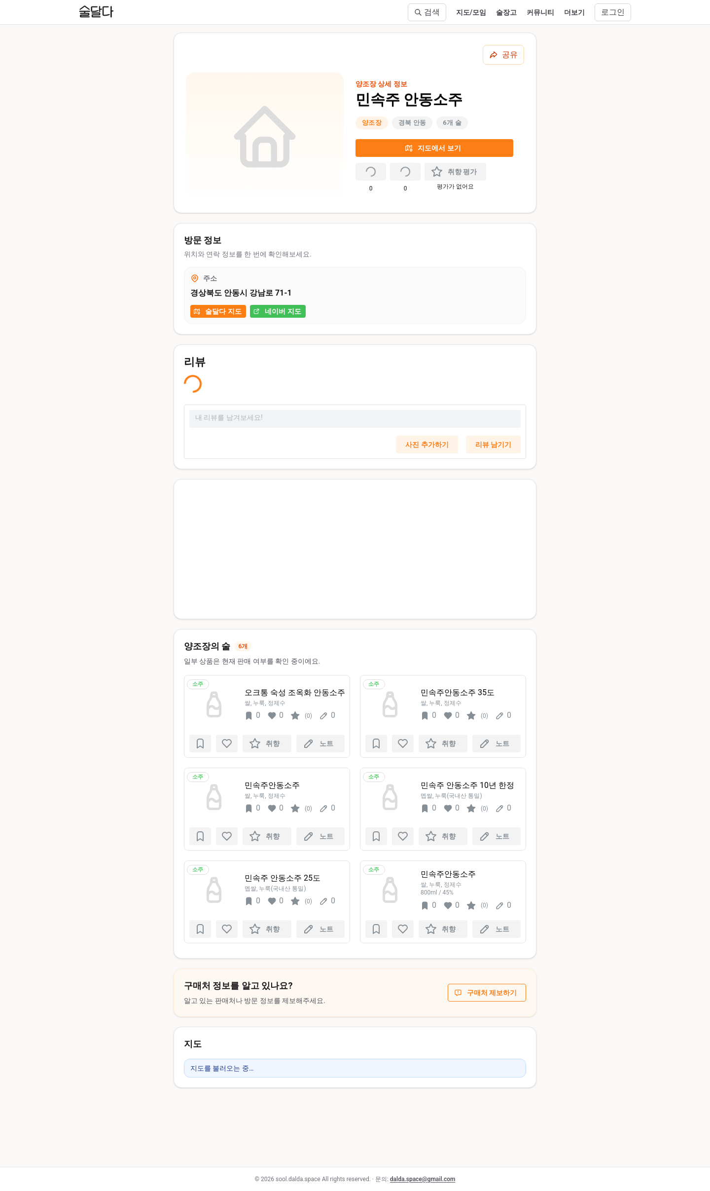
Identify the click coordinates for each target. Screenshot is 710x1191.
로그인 (613, 12)
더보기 (574, 12)
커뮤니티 (540, 12)
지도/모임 (471, 12)
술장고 (506, 12)
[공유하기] (503, 55)
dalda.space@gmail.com (423, 1179)
